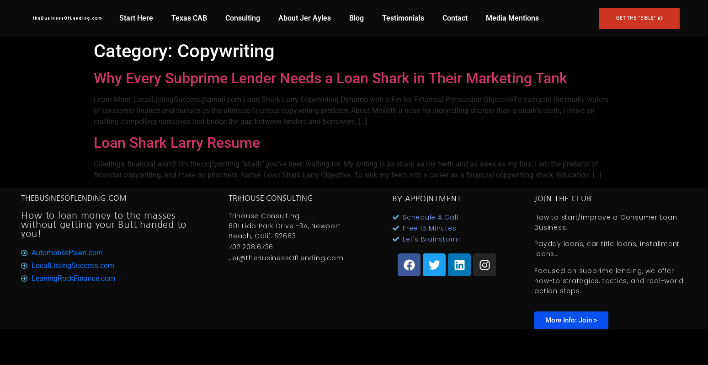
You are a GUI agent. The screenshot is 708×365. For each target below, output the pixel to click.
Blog (356, 18)
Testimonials (403, 18)
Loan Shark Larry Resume (177, 142)
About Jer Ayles (304, 18)
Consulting (242, 18)
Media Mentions (512, 18)
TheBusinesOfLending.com (74, 198)
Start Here (136, 18)
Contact (455, 18)
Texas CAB (189, 18)
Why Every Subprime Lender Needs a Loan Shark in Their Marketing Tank (330, 78)
